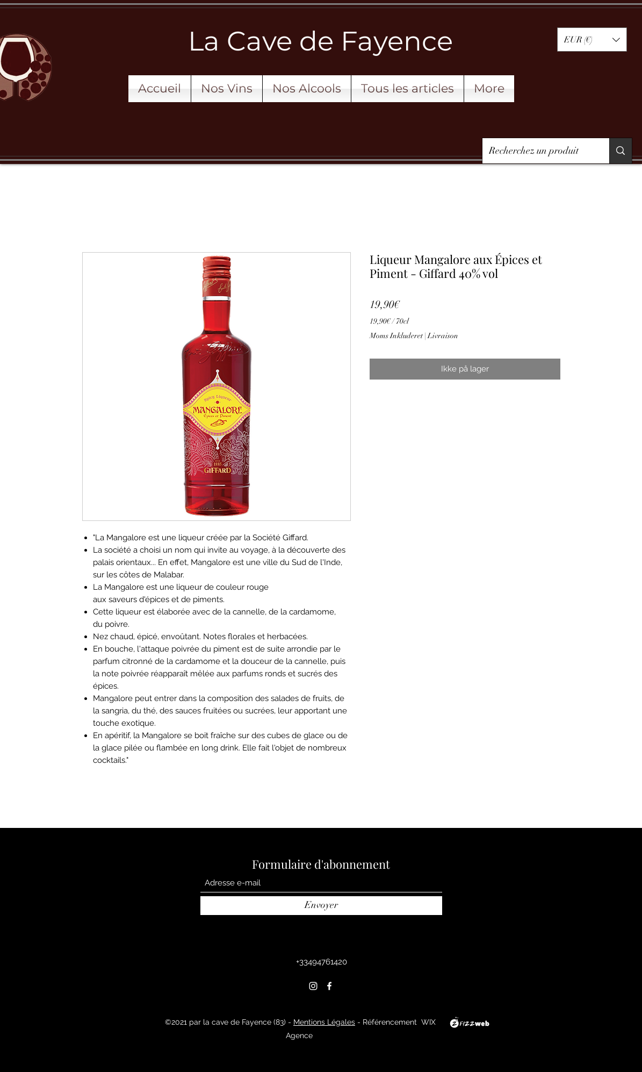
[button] (592, 39)
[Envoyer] (321, 905)
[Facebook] (329, 986)
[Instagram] (313, 986)
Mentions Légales (324, 1022)
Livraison (443, 335)
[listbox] (592, 39)
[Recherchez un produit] (538, 151)
